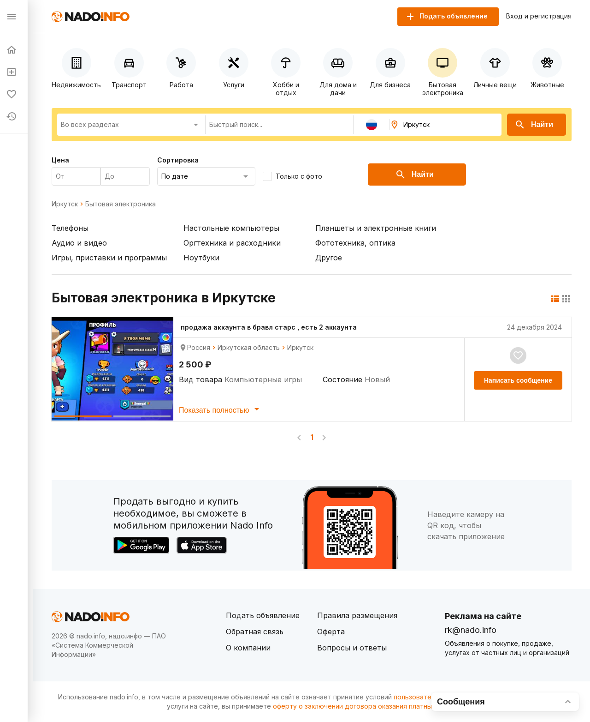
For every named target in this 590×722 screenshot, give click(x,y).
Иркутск (65, 204)
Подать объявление (263, 615)
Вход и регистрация (539, 16)
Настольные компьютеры (231, 228)
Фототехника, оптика (355, 242)
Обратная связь (254, 631)
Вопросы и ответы (352, 647)
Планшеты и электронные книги (375, 228)
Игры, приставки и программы (109, 257)
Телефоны (70, 228)
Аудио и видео (79, 242)
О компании (248, 647)
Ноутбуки (201, 257)
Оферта (331, 631)
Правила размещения (357, 615)
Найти (533, 124)
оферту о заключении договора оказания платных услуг (364, 706)
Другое (328, 257)
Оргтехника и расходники (232, 242)
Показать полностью (220, 409)
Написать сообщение (518, 380)
